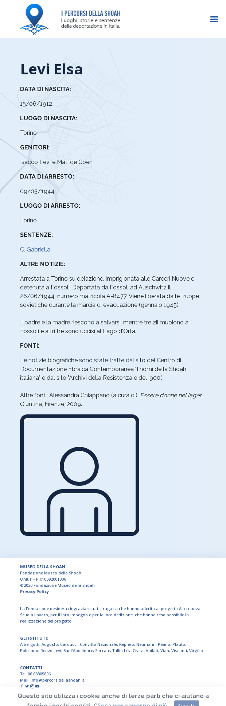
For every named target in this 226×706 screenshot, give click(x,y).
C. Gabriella (35, 249)
